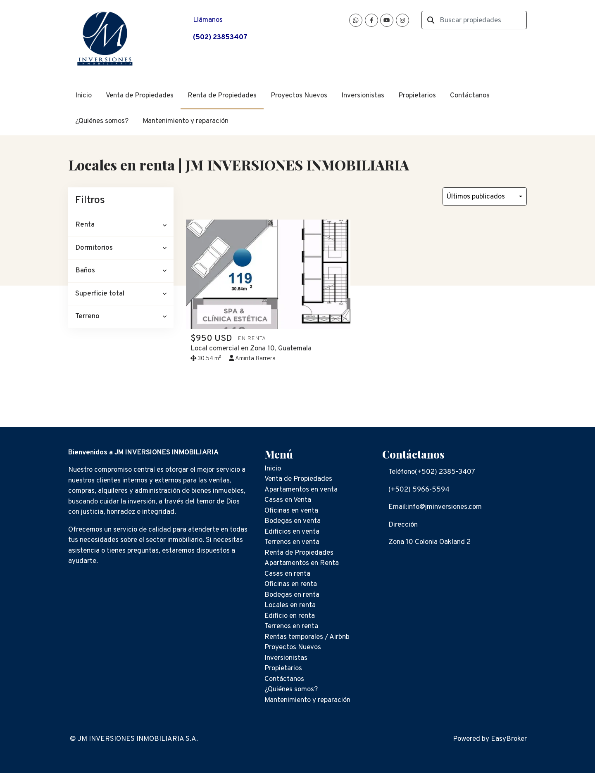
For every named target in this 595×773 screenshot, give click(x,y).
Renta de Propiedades (222, 95)
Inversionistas (362, 95)
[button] (121, 225)
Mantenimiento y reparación (185, 121)
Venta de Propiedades (140, 95)
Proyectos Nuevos (299, 95)
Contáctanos (470, 95)
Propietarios (417, 95)
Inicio (83, 95)
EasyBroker (509, 739)
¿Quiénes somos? (102, 121)
